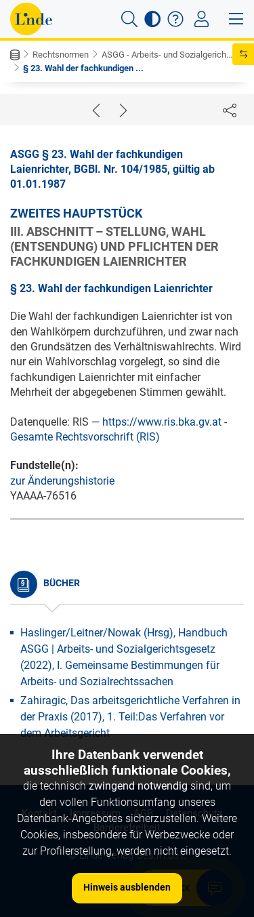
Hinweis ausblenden (127, 887)
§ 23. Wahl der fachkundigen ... (83, 68)
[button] (129, 19)
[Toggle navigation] (201, 18)
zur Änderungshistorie (62, 480)
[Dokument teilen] (229, 110)
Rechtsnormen (61, 54)
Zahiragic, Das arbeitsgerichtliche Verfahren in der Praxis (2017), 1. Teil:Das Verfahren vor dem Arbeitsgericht (130, 716)
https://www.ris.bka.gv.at (161, 421)
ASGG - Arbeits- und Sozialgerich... (167, 54)
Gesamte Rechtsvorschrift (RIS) (85, 436)
